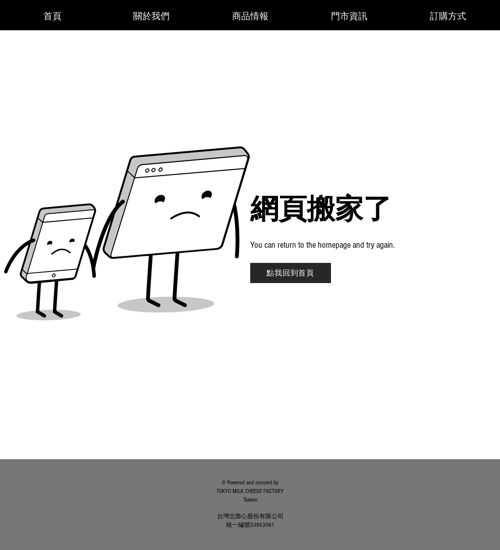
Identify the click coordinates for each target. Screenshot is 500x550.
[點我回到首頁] (290, 273)
